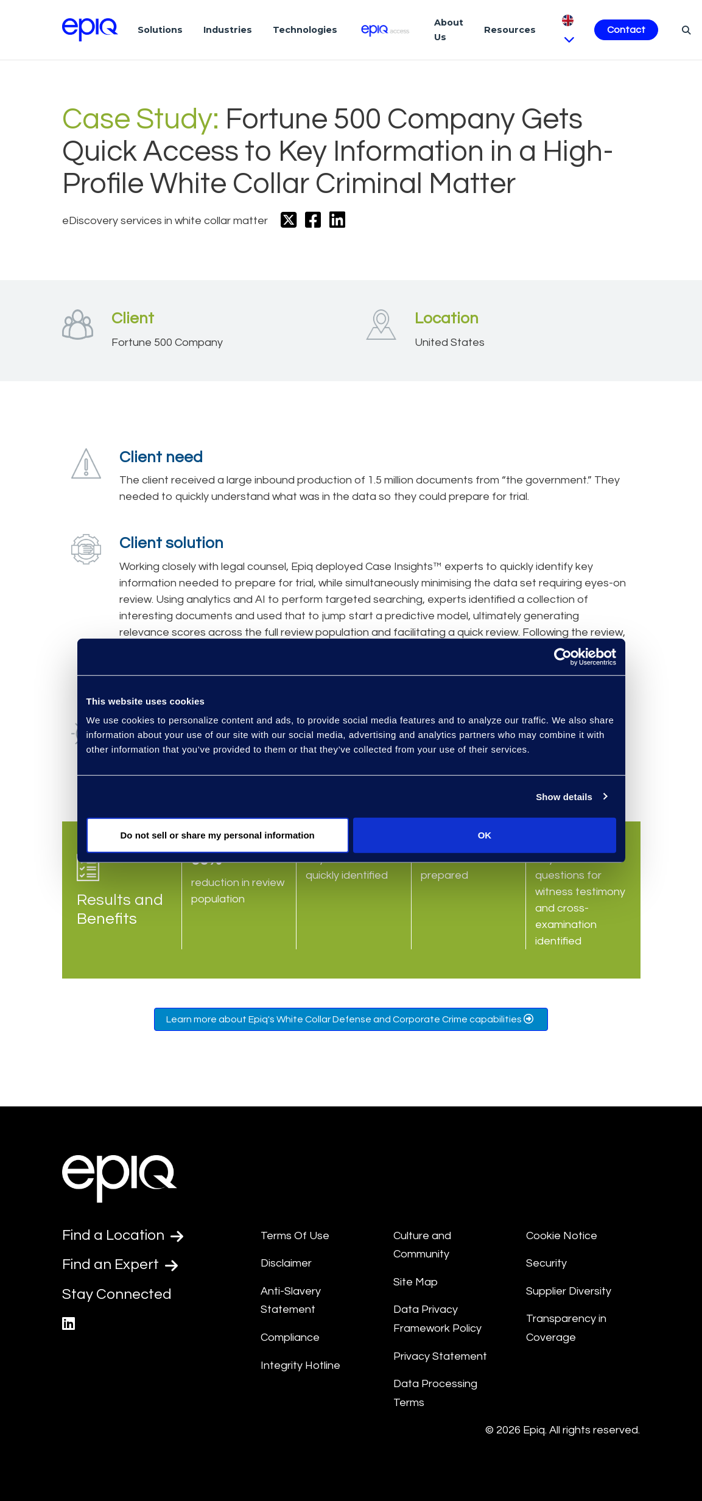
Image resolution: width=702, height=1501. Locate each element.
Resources (510, 29)
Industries (227, 29)
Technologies (305, 29)
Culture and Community (422, 1245)
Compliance (290, 1337)
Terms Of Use (295, 1236)
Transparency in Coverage (566, 1328)
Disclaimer (286, 1263)
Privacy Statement (440, 1356)
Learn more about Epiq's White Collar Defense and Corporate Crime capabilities (351, 1019)
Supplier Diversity (568, 1291)
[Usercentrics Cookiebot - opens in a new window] (563, 656)
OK (485, 835)
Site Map (415, 1282)
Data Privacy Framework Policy (437, 1319)
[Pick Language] (568, 29)
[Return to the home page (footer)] (90, 29)
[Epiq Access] (386, 29)
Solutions (160, 29)
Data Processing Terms (435, 1393)
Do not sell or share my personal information (218, 835)
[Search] (685, 29)
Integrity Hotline (300, 1365)
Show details (564, 796)
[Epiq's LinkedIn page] (68, 1324)
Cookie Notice (561, 1236)
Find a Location (122, 1235)
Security (546, 1263)
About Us (448, 30)
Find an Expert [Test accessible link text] (120, 1265)
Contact (626, 30)
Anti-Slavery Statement (291, 1300)
